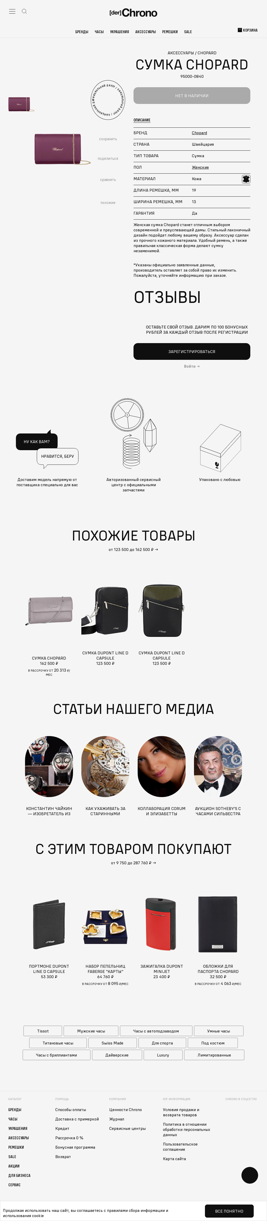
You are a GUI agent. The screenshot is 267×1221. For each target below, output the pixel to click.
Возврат (63, 1156)
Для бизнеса (19, 1175)
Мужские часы (91, 1031)
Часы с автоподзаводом (156, 1031)
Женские (200, 167)
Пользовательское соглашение (180, 1146)
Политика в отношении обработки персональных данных (186, 1129)
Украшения (119, 31)
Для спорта (162, 1043)
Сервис (14, 1184)
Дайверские (117, 1055)
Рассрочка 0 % (69, 1137)
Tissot (43, 1031)
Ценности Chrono (125, 1109)
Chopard (199, 132)
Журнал (116, 1119)
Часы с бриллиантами (56, 1055)
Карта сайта (174, 1158)
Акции (14, 1166)
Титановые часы (58, 1043)
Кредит (62, 1128)
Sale (188, 31)
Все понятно (229, 1211)
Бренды (81, 31)
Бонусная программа (75, 1147)
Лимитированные (214, 1055)
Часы (99, 31)
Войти (190, 366)
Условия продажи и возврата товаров (181, 1112)
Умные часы (218, 1031)
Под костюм (212, 1043)
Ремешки (170, 31)
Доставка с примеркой (77, 1119)
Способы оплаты (70, 1109)
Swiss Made (112, 1043)
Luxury (163, 1055)
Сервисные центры (127, 1128)
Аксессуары (145, 31)
